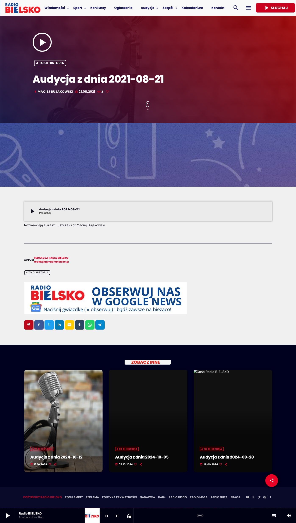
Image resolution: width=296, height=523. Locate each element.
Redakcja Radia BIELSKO (51, 258)
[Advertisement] (148, 155)
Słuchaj (275, 7)
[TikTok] (259, 497)
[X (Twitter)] (253, 497)
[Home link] (22, 8)
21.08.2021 (85, 91)
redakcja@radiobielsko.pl (51, 262)
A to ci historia (50, 63)
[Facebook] (270, 497)
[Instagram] (265, 497)
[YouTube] (247, 497)
